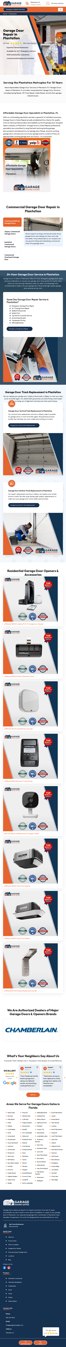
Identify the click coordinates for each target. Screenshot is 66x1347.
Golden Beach (12, 1173)
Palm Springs (55, 1123)
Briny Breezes (55, 1159)
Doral (9, 1133)
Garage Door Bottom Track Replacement (22, 505)
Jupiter (53, 1116)
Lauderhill (25, 1180)
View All (33, 1095)
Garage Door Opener (14, 1248)
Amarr (10, 1293)
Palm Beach (11, 1119)
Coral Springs (26, 1146)
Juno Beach (54, 1170)
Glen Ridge (54, 1180)
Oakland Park (41, 1116)
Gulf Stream (55, 1156)
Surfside (10, 1166)
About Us (11, 1237)
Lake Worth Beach (42, 1168)
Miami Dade (11, 1112)
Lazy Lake (40, 1152)
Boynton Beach (41, 1162)
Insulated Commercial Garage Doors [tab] (10, 244)
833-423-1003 (10, 1317)
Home (5, 14)
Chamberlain (12, 1286)
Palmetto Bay (26, 1116)
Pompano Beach (27, 1149)
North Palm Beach (56, 1129)
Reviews (50, 1330)
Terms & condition (13, 1244)
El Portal (10, 1170)
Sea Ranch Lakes (42, 1148)
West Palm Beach (42, 1155)
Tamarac (24, 1166)
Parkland (39, 1126)
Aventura (10, 1146)
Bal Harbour (11, 1159)
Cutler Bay (25, 1119)
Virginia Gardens (27, 1123)
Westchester (26, 1126)
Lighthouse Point (42, 1123)
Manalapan (54, 1163)
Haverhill (54, 1173)
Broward (10, 1116)
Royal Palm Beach (56, 1112)
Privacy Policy (12, 1241)
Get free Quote (25, 1343)
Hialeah (10, 1126)
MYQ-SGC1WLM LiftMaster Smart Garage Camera (21, 834)
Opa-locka (11, 1156)
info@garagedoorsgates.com (14, 1325)
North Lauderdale (27, 1183)
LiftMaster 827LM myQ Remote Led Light (18, 729)
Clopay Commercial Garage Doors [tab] (12, 232)
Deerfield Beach (27, 1173)
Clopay (10, 1297)
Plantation (13, 14)
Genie (10, 1290)
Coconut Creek (26, 1176)
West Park (40, 1145)
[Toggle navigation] (60, 9)
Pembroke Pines (27, 1139)
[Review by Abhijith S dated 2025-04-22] (29, 1077)
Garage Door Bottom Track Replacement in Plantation (30, 491)
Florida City (11, 1153)
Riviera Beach (55, 1119)
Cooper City (40, 1129)
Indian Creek (11, 1180)
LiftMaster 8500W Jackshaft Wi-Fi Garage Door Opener (23, 624)
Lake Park (54, 1139)
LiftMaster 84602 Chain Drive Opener (17, 886)
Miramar (24, 1143)
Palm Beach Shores (57, 1149)
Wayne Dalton (12, 1301)
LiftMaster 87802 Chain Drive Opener (17, 938)
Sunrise (24, 1159)
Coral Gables (11, 1129)
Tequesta (54, 1133)
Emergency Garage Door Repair (18, 329)
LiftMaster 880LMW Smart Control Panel (18, 781)
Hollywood (25, 1136)
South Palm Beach (56, 1136)
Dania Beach (40, 1133)
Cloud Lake (54, 1176)
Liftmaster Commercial (15, 1278)
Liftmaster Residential (14, 1282)
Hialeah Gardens (12, 1176)
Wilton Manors (41, 1119)
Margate (24, 1170)
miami (9, 1123)
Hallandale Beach (42, 1112)
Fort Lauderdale (27, 1133)
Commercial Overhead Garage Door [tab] (11, 257)
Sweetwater (11, 1149)
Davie (24, 1153)
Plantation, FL (10, 1333)
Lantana (53, 1126)
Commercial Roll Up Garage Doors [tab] (12, 222)
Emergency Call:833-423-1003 (15, 9)
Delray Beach (41, 1165)
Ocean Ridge (55, 1166)
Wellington (40, 1181)
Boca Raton (40, 1158)
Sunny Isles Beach (13, 1143)
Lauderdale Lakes (42, 1136)
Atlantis (53, 1143)
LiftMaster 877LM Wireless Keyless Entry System (20, 991)
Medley (10, 1183)
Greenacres (40, 1177)
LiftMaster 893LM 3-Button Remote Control (19, 676)
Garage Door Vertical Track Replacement (22, 425)
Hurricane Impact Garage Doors (17, 1252)
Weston (24, 1163)
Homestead (11, 1136)
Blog (9, 1260)
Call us (40, 1343)
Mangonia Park (55, 1146)
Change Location (36, 4)
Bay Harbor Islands (13, 1163)
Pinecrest (25, 1112)
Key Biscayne (11, 1139)
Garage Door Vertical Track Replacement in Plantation (30, 411)
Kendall (24, 1129)
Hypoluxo (54, 1153)
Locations (11, 1256)
